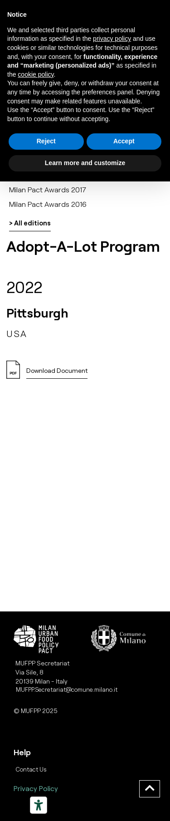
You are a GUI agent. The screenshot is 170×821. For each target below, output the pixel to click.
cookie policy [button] (35, 74)
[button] (56, 373)
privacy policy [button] (112, 38)
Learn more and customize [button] (85, 162)
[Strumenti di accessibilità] (38, 805)
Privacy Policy (36, 788)
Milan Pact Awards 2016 (48, 204)
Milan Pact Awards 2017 (47, 189)
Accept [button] (124, 141)
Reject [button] (46, 141)
